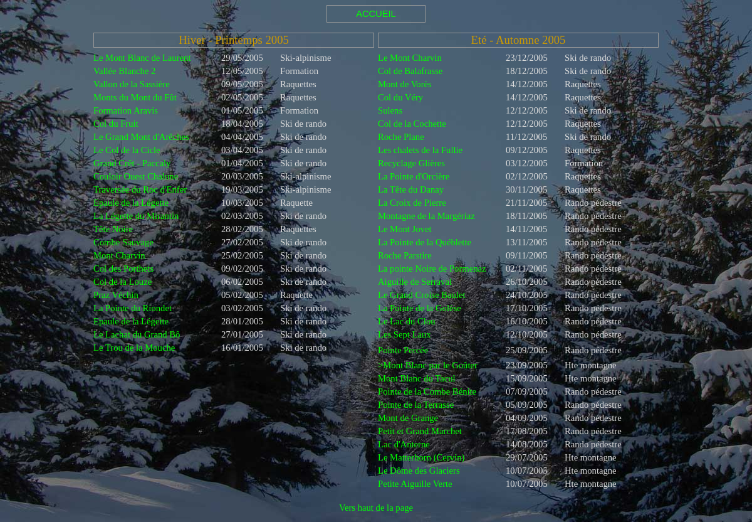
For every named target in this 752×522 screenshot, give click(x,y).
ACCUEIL (376, 14)
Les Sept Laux (404, 334)
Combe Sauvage (123, 242)
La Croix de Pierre (412, 203)
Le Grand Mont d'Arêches (141, 137)
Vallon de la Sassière (131, 84)
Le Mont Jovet (404, 229)
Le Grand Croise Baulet (422, 295)
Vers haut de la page (376, 508)
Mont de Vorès (405, 84)
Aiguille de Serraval (415, 282)
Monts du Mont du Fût (135, 97)
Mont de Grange (408, 418)
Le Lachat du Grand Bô (136, 334)
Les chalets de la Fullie (420, 150)
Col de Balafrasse (410, 71)
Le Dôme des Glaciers (419, 471)
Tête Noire (113, 229)
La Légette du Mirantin (136, 216)
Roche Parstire (405, 255)
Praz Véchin (115, 295)
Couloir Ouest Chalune (135, 176)
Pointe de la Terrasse (416, 405)
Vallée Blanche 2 (124, 71)
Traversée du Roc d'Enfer (140, 189)
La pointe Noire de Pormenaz (432, 269)
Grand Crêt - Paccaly (131, 163)
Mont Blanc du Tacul (417, 378)
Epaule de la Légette (131, 203)
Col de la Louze (122, 282)
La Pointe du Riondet (132, 308)
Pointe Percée (403, 350)
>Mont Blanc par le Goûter (428, 365)
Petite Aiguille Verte (415, 484)
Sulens (390, 110)
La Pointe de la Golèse (419, 308)
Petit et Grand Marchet (420, 431)
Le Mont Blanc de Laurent (142, 58)
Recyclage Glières (411, 163)
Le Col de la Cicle (126, 150)
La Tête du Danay (411, 189)
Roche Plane (401, 137)
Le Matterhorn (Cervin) (421, 457)
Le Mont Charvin (410, 58)
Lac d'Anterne (404, 444)
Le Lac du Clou (407, 321)
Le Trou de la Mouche (134, 348)
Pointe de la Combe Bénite (427, 391)
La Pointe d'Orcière (413, 176)
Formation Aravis (125, 110)
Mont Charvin (119, 255)
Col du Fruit (115, 124)
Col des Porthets (123, 269)
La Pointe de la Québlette (424, 242)
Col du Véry (400, 97)
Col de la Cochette (412, 124)
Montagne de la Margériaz (426, 216)
